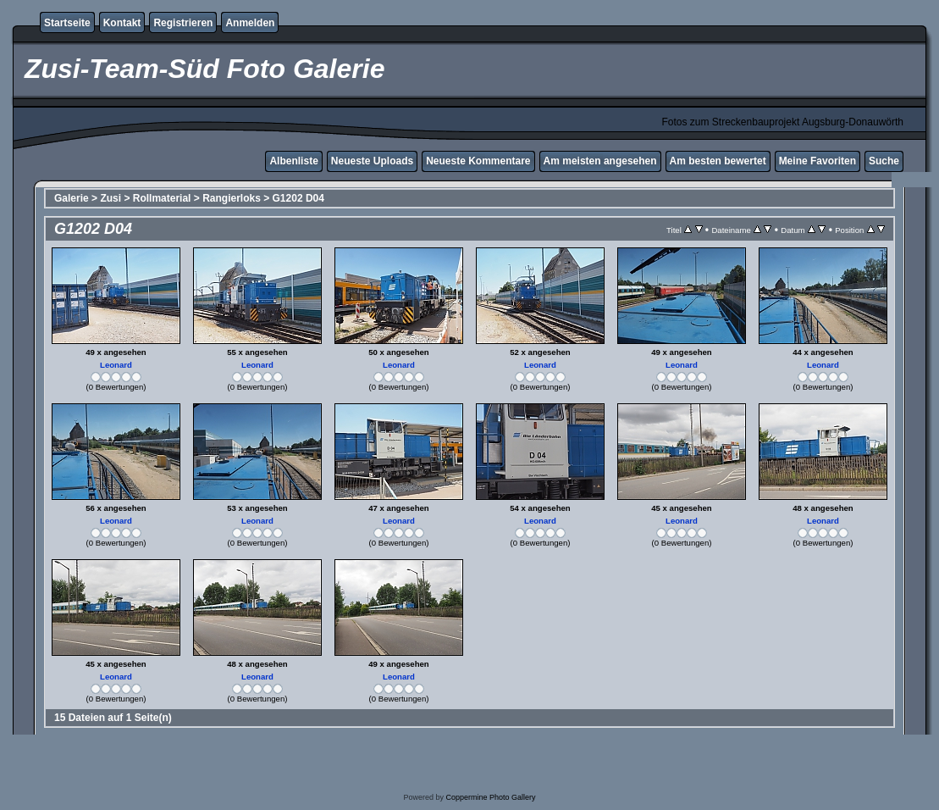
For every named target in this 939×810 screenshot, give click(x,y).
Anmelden (249, 23)
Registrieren (183, 23)
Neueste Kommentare (478, 161)
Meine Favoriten (817, 161)
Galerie (71, 198)
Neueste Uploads (372, 161)
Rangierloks (231, 198)
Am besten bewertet (718, 161)
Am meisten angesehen (600, 161)
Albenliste (293, 161)
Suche (884, 161)
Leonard (116, 364)
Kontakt (122, 23)
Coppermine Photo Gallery (490, 797)
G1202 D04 (298, 198)
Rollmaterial (162, 198)
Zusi (110, 198)
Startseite (67, 23)
